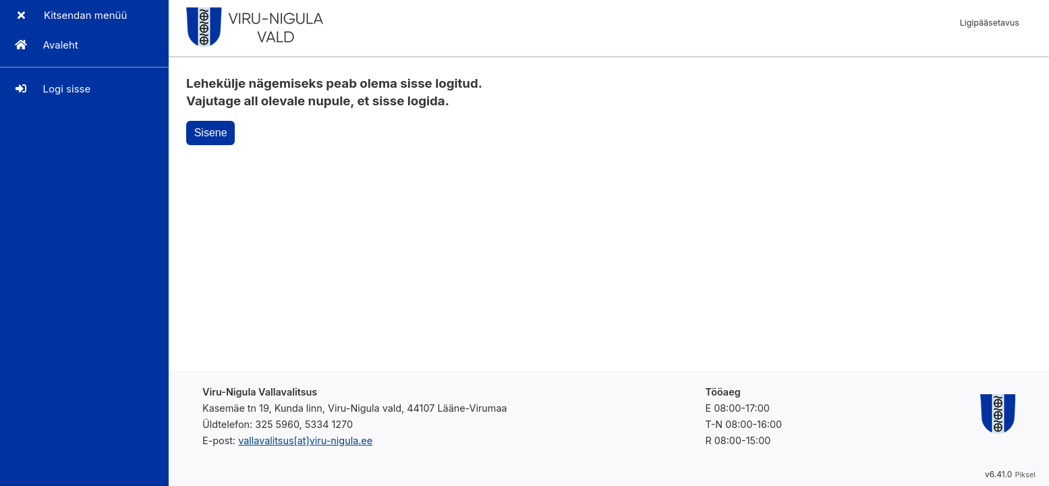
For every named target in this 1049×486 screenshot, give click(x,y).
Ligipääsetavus (989, 23)
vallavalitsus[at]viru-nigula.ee (305, 440)
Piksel (1025, 474)
